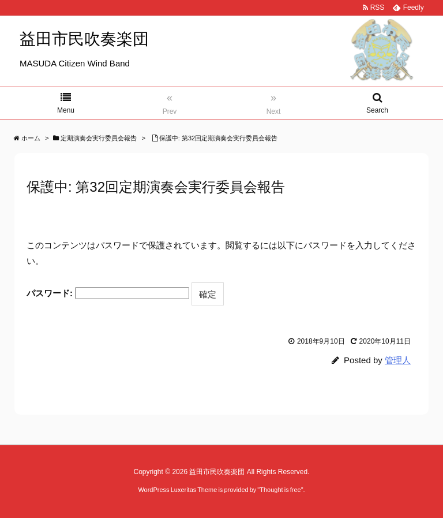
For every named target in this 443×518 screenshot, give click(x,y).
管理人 (398, 360)
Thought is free (280, 489)
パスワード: (108, 293)
